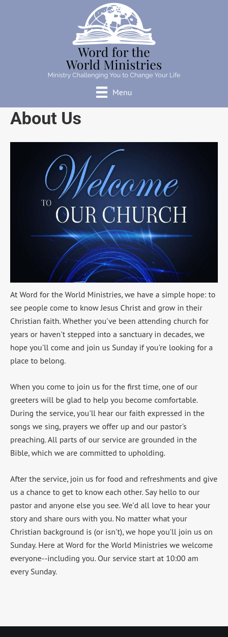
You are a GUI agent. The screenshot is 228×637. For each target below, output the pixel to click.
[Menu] (114, 92)
